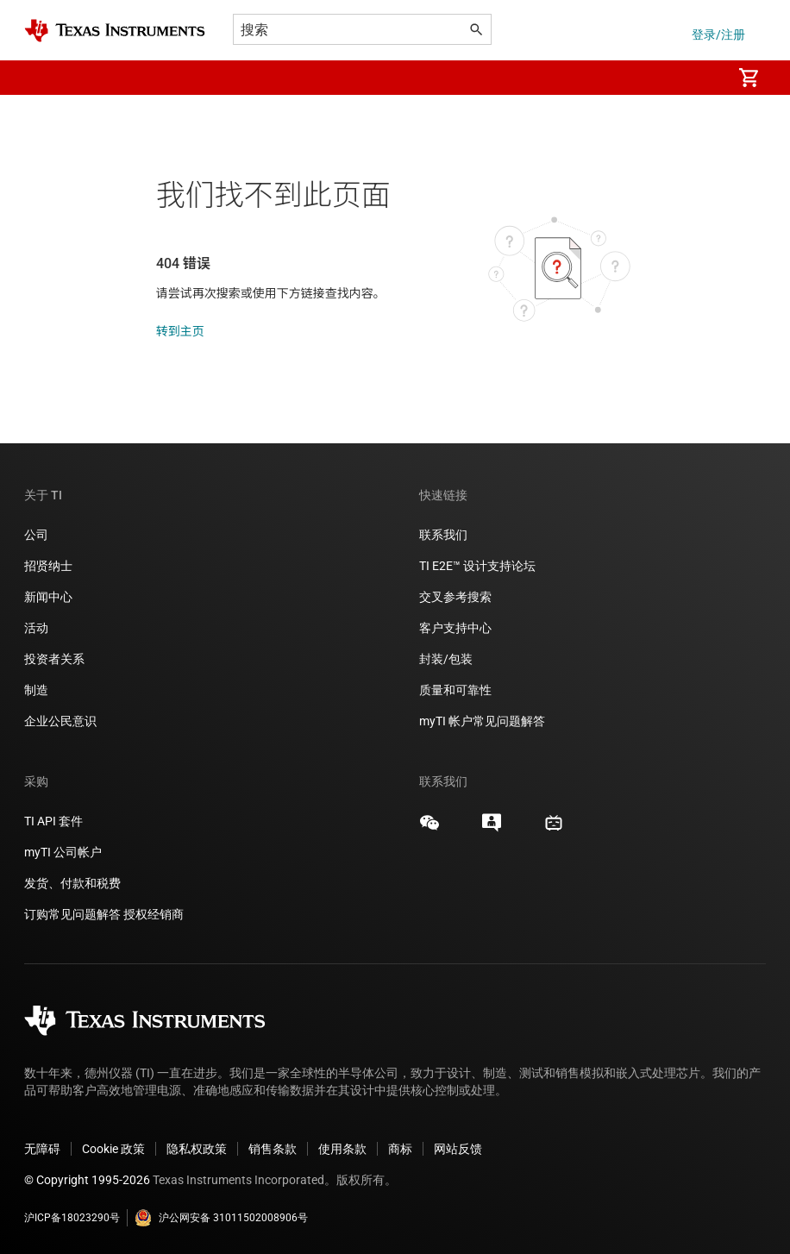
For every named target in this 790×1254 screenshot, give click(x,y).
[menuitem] (700, 77)
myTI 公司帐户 (63, 852)
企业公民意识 (60, 721)
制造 (36, 690)
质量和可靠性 (456, 690)
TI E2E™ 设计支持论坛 (477, 566)
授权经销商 (153, 914)
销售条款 (272, 1149)
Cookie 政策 (113, 1149)
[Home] (114, 30)
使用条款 (342, 1149)
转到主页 (180, 331)
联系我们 (443, 535)
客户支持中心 (455, 628)
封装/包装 (446, 659)
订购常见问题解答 (72, 914)
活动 (36, 628)
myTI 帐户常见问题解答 (482, 721)
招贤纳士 (48, 566)
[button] (41, 77)
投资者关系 (54, 659)
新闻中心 (48, 597)
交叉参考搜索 (455, 597)
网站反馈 (458, 1149)
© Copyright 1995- (87, 1180)
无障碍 (42, 1149)
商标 (400, 1149)
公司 (36, 535)
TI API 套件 (53, 821)
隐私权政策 (196, 1149)
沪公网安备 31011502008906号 (221, 1217)
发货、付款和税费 (72, 883)
